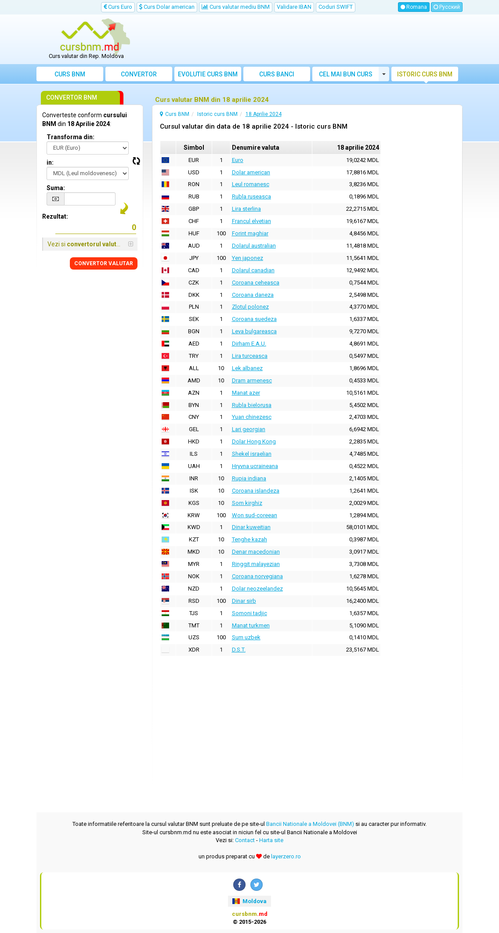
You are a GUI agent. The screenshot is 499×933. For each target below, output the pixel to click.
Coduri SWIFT (335, 7)
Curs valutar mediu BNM (236, 7)
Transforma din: (70, 136)
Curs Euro (118, 7)
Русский (447, 7)
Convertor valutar (139, 76)
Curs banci (276, 74)
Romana (414, 7)
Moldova (249, 901)
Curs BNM (69, 74)
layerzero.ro (286, 856)
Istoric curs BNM (424, 74)
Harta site (271, 840)
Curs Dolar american (167, 7)
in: (50, 162)
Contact (245, 840)
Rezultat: (55, 216)
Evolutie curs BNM (208, 74)
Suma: (56, 187)
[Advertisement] (303, 39)
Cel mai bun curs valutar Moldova (345, 76)
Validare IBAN (294, 7)
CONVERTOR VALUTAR (103, 263)
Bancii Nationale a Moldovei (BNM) (310, 824)
